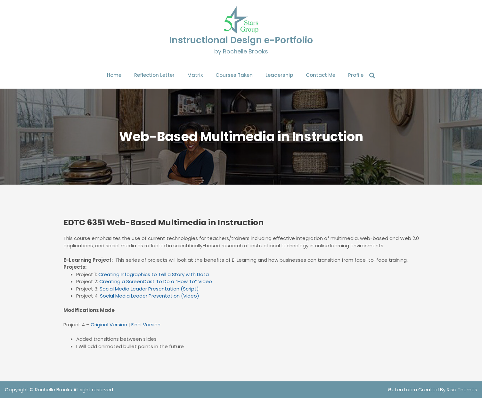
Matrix (195, 75)
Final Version (145, 324)
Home (114, 75)
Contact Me (320, 75)
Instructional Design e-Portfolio (241, 40)
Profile (356, 75)
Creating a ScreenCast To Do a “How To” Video (155, 281)
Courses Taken (234, 75)
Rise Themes (462, 389)
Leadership (279, 75)
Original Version (109, 324)
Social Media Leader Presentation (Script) (149, 288)
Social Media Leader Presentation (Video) (149, 295)
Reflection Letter (154, 75)
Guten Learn (403, 389)
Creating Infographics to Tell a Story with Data (153, 274)
